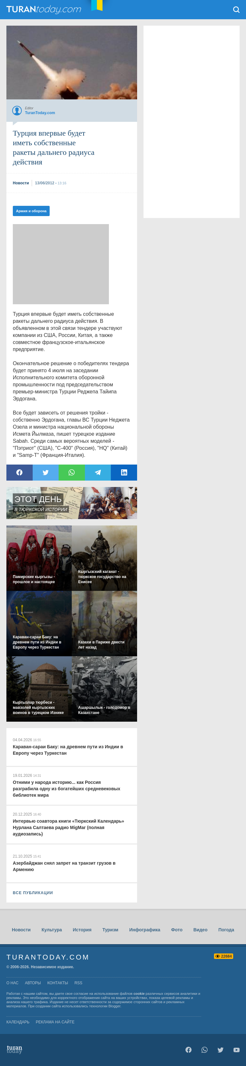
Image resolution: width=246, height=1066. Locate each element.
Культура (52, 929)
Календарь (17, 1022)
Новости (21, 929)
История (82, 929)
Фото (176, 929)
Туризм (110, 929)
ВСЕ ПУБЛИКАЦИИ (33, 893)
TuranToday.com (44, 9)
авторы (33, 983)
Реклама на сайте (55, 1022)
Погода (226, 929)
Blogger (114, 1006)
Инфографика (144, 929)
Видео (200, 929)
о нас (12, 983)
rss (78, 983)
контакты (57, 983)
